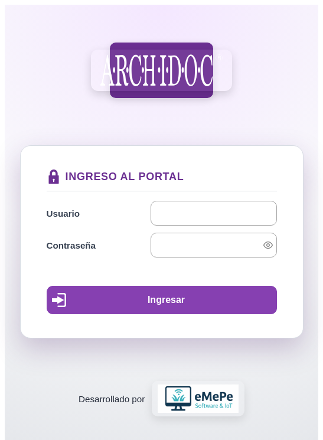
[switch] (268, 245)
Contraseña (71, 245)
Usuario (63, 213)
